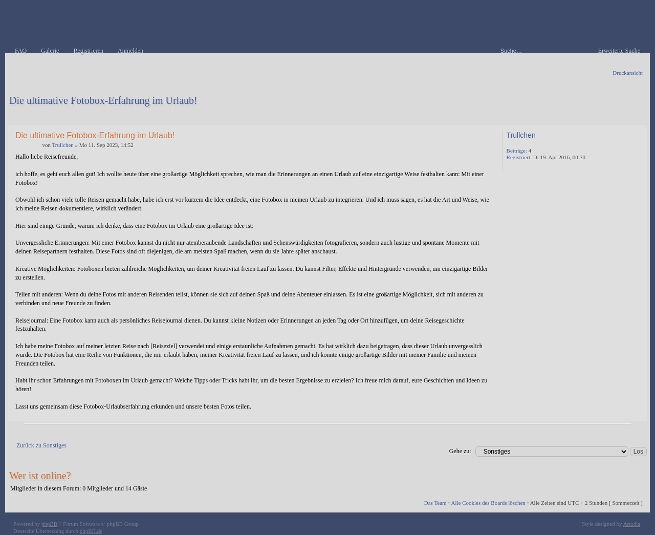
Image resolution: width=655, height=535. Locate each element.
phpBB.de (91, 531)
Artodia (632, 524)
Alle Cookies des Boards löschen (488, 503)
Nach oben (637, 414)
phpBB (49, 524)
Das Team (435, 503)
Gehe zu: (460, 451)
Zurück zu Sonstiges (41, 445)
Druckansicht (628, 73)
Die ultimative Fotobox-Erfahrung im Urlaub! (103, 100)
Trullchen (62, 145)
